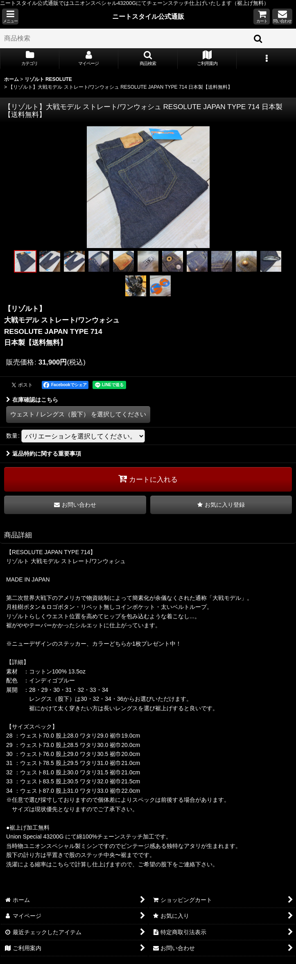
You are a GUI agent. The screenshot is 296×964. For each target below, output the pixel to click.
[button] (10, 17)
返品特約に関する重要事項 (43, 453)
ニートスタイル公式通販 (148, 16)
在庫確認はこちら (32, 399)
